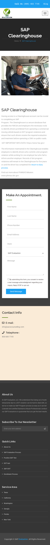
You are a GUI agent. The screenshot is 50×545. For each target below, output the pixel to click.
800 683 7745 (7, 337)
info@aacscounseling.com (13, 327)
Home (16, 41)
